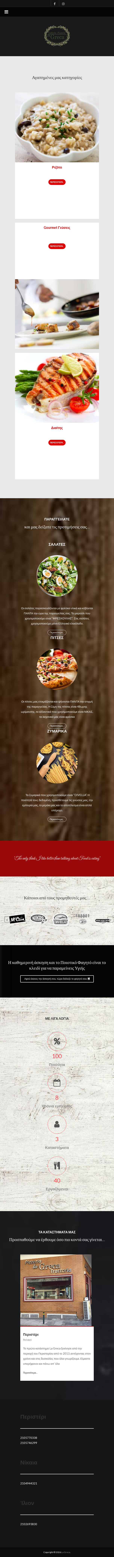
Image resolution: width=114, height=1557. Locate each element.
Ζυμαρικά (57, 731)
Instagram (62, 3)
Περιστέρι (30, 1334)
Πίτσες (57, 637)
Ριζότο (57, 167)
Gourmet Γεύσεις (57, 227)
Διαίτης (57, 428)
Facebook (54, 3)
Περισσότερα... (57, 182)
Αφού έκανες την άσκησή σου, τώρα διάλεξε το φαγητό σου (57, 978)
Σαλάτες (57, 544)
